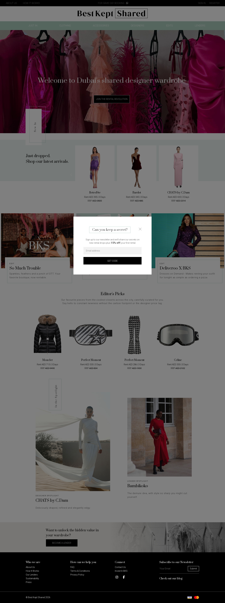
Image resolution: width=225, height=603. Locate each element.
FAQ (72, 567)
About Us (30, 567)
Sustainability (32, 578)
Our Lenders (32, 574)
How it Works (32, 571)
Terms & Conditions (80, 571)
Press (29, 582)
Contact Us (120, 567)
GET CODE (112, 261)
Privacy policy (77, 574)
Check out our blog (170, 578)
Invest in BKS (121, 571)
